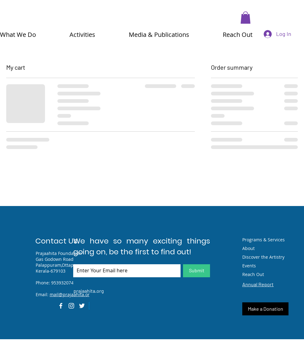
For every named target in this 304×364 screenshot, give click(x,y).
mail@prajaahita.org (71, 294)
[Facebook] (61, 305)
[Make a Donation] (265, 308)
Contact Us (56, 241)
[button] (245, 17)
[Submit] (196, 270)
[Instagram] (71, 305)
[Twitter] (82, 305)
